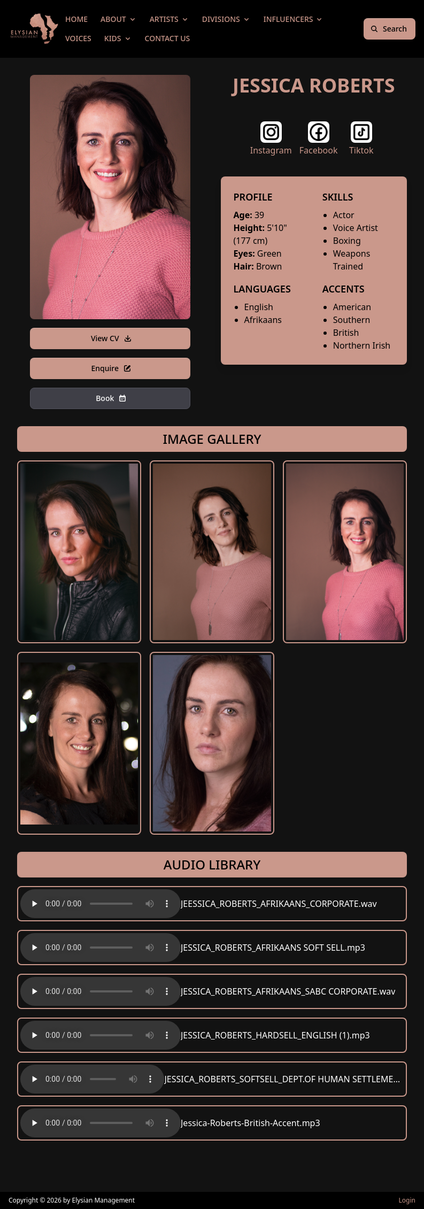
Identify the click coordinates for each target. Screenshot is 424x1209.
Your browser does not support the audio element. (100, 903)
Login (407, 1200)
